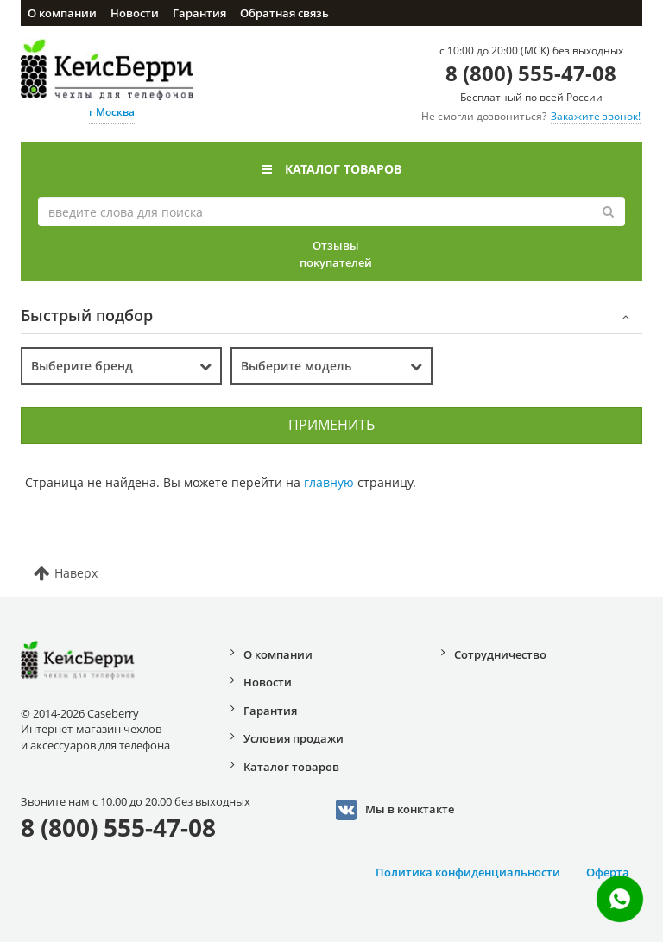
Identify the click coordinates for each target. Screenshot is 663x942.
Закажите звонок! (596, 116)
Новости (134, 13)
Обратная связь (284, 13)
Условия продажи (293, 738)
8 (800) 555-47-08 (530, 73)
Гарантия (199, 13)
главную (329, 482)
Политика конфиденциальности (468, 872)
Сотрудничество (500, 654)
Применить (331, 424)
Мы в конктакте (395, 810)
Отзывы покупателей (336, 253)
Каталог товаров (331, 169)
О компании (62, 13)
